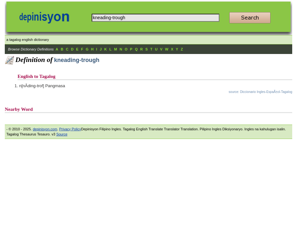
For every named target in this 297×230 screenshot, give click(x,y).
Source (61, 134)
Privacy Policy (70, 129)
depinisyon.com (45, 129)
